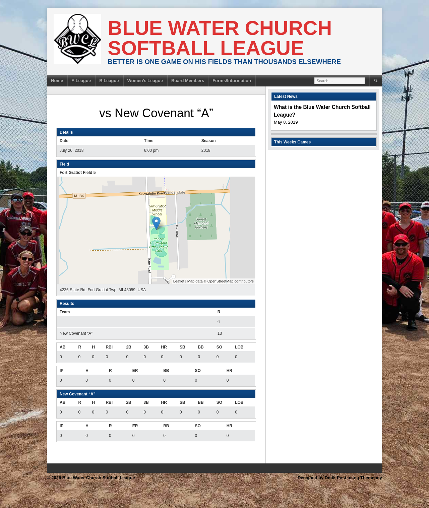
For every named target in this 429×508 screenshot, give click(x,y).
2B (128, 347)
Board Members (187, 80)
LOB (239, 347)
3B (145, 347)
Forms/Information (231, 80)
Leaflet (178, 281)
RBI (109, 347)
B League (109, 80)
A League (81, 80)
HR (164, 347)
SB (182, 347)
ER (135, 370)
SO (219, 347)
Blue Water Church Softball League (220, 38)
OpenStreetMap (220, 281)
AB (62, 347)
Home (57, 80)
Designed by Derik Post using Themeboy (340, 477)
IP (61, 370)
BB (200, 347)
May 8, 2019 (286, 122)
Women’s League (145, 80)
